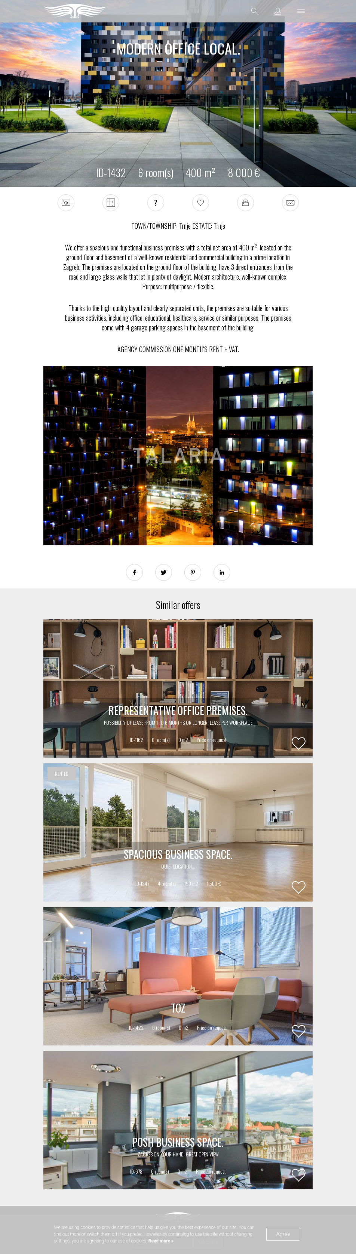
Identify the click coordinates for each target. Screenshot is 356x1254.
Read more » (160, 1241)
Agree (283, 1234)
